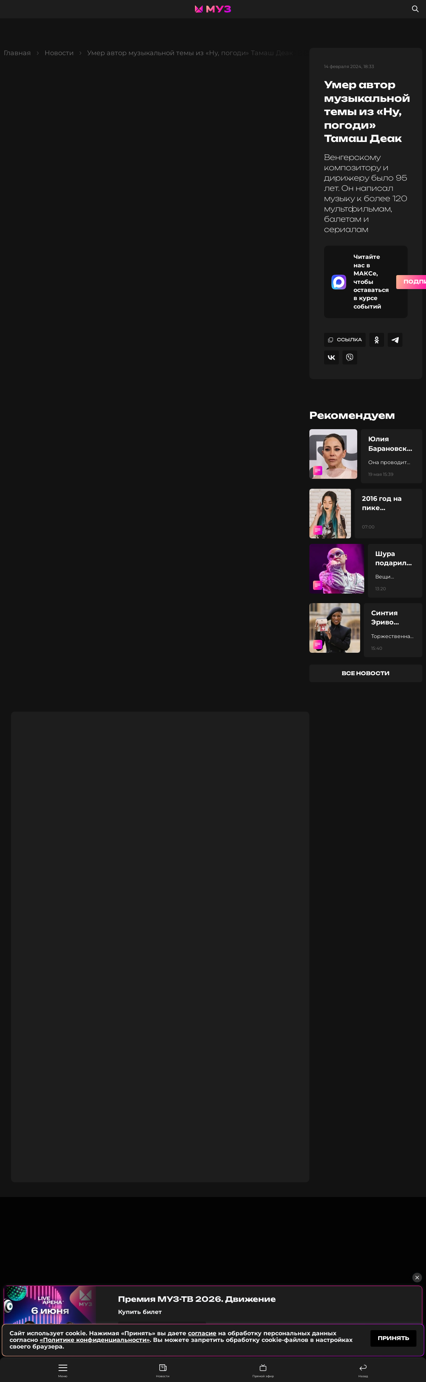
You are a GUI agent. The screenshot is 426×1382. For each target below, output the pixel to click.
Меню (62, 1371)
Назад (363, 1371)
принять (393, 1338)
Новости (163, 1371)
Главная (17, 53)
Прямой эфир (263, 1371)
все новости (366, 673)
